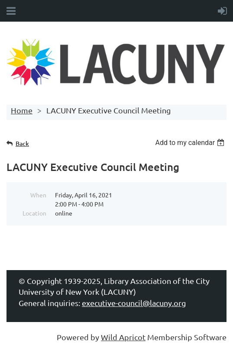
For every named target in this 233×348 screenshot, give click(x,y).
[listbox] (191, 142)
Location (34, 213)
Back (22, 143)
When (38, 195)
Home (21, 110)
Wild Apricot (123, 337)
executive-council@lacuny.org (134, 302)
